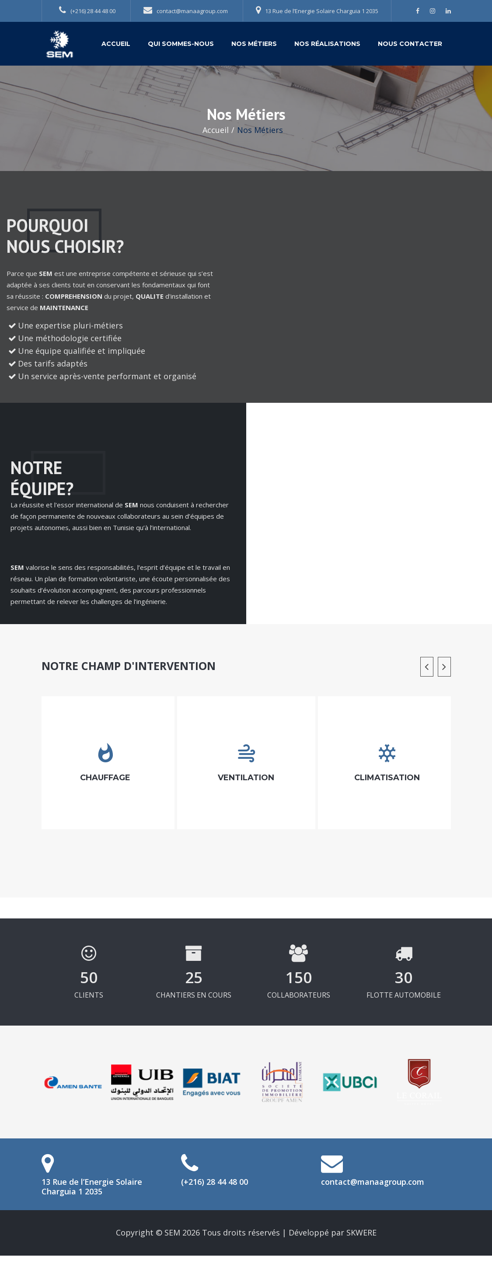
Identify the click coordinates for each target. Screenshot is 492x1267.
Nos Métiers (254, 44)
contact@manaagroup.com (185, 10)
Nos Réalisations (327, 44)
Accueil (115, 44)
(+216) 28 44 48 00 (87, 10)
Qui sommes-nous (181, 44)
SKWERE (361, 1232)
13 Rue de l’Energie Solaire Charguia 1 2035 (317, 10)
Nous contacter (410, 44)
